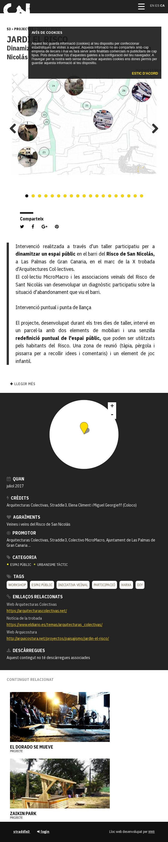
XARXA (126, 584)
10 (84, 195)
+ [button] (112, 406)
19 (141, 195)
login (43, 831)
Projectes (24, 29)
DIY (140, 584)
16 (122, 195)
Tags (15, 576)
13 (103, 195)
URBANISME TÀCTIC (51, 564)
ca (162, 5)
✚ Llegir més (22, 383)
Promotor (21, 533)
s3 (9, 29)
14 (109, 195)
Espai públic (42, 584)
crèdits (18, 498)
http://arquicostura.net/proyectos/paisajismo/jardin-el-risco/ (58, 638)
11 (90, 195)
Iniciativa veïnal (73, 584)
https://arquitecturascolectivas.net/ (37, 610)
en (152, 5)
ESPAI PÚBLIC (19, 564)
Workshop (17, 584)
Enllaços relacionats (35, 596)
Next (153, 128)
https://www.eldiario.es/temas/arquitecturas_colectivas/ (55, 624)
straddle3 (21, 831)
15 (116, 195)
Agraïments (23, 517)
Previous (15, 128)
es (157, 5)
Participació (104, 584)
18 (135, 195)
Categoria (22, 557)
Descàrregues (26, 650)
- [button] (112, 415)
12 (96, 195)
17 (128, 195)
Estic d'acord (145, 73)
